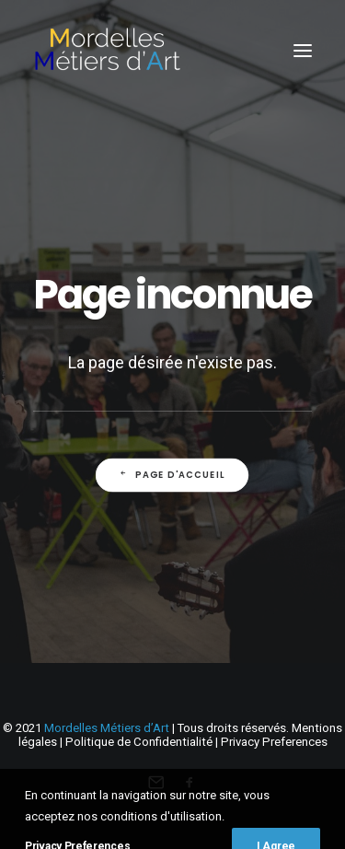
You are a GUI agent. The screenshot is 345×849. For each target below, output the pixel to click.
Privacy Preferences (274, 742)
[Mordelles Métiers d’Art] (106, 50)
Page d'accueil (172, 474)
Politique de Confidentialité (139, 742)
